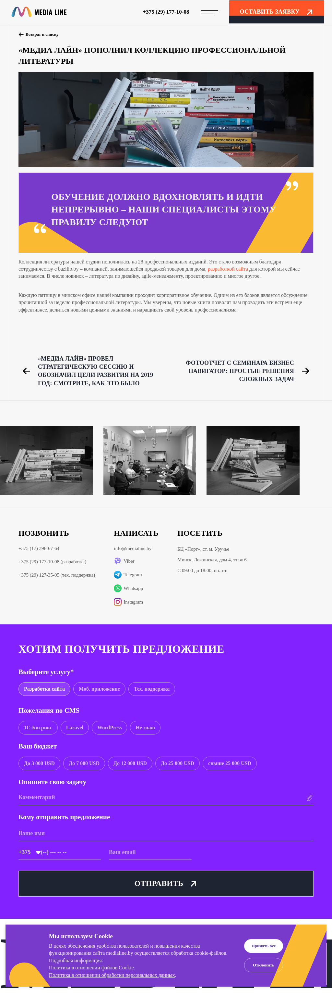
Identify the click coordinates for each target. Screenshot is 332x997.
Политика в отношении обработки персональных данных (112, 975)
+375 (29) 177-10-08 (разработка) (52, 561)
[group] (44, 689)
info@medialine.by (132, 548)
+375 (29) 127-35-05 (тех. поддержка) (56, 575)
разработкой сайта (228, 269)
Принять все (264, 945)
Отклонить (263, 965)
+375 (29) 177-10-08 (166, 12)
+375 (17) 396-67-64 (38, 548)
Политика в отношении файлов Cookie (91, 967)
